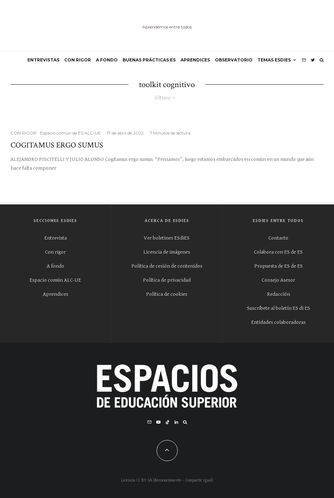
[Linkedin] (176, 422)
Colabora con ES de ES (278, 252)
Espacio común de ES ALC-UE (70, 133)
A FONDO (107, 60)
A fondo (55, 266)
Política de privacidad (167, 280)
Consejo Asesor (278, 280)
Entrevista (55, 238)
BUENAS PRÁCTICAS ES (149, 60)
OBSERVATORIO (234, 60)
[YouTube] (158, 422)
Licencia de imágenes (166, 252)
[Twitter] (312, 60)
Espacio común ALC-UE (55, 280)
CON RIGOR (77, 60)
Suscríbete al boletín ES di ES (278, 308)
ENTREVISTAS (43, 60)
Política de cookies (166, 294)
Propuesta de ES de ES (278, 266)
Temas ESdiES (274, 60)
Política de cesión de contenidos (166, 266)
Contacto (278, 238)
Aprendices (55, 294)
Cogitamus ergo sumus (57, 145)
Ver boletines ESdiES (167, 238)
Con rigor (55, 252)
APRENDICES (195, 60)
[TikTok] (167, 422)
